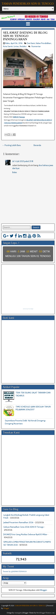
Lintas (16, 46)
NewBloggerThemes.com (45, 613)
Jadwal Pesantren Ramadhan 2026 (18, 522)
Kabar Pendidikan (43, 43)
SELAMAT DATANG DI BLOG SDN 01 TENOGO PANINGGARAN (25, 36)
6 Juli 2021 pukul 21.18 (24, 161)
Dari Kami (31, 43)
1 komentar (36, 46)
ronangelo (17, 613)
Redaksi (23, 46)
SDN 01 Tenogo (19, 117)
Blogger (43, 590)
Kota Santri (8, 46)
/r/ (13, 161)
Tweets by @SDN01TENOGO (15, 571)
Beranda (37, 145)
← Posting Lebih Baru (11, 145)
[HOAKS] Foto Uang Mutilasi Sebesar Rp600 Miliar (25, 534)
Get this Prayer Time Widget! (28, 308)
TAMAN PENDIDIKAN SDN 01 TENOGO (28, 3)
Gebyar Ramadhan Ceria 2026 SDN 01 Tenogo (23, 527)
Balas (14, 172)
